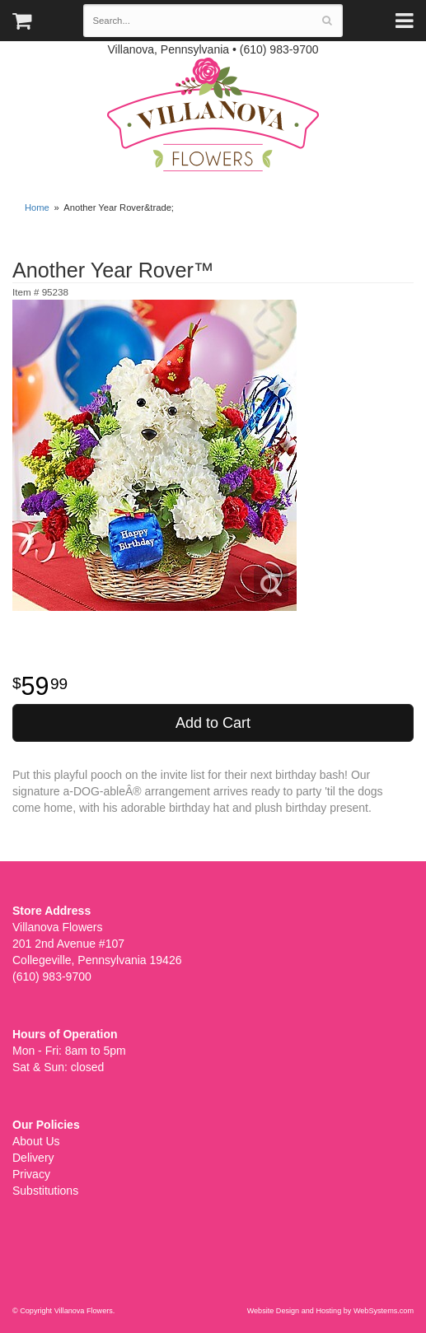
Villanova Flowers (213, 114)
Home (37, 207)
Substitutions (45, 1190)
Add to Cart (213, 723)
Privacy (31, 1174)
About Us (36, 1141)
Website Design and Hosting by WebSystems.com (330, 1311)
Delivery (33, 1157)
